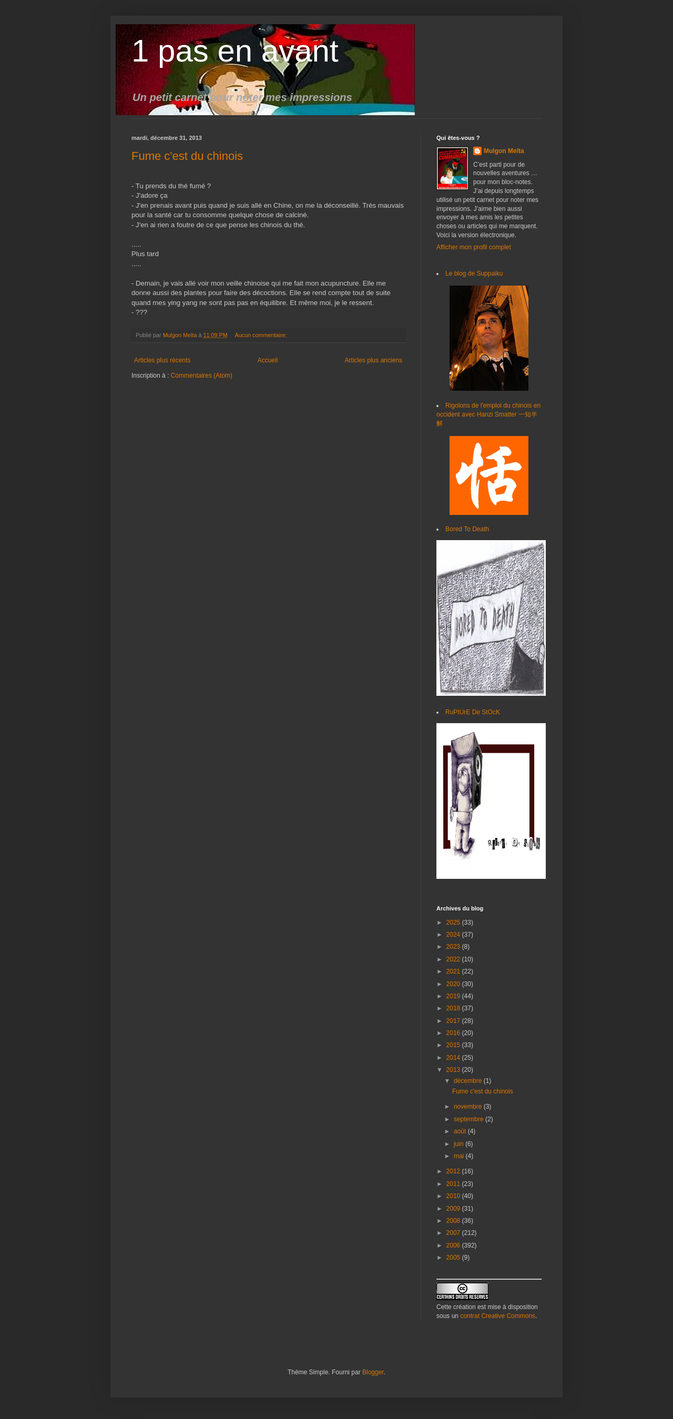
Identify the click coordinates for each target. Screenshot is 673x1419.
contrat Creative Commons (497, 1316)
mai (460, 1156)
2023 (454, 946)
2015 (454, 1045)
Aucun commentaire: (261, 335)
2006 (454, 1245)
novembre (469, 1106)
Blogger (373, 1372)
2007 (454, 1232)
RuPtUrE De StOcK (472, 712)
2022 (454, 959)
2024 (454, 934)
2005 (454, 1257)
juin (459, 1144)
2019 (454, 996)
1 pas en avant (235, 50)
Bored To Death (467, 529)
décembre (469, 1080)
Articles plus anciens (373, 360)
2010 (454, 1196)
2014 (454, 1057)
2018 (454, 1008)
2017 (454, 1021)
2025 (454, 922)
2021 (454, 971)
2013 (454, 1069)
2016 (454, 1033)
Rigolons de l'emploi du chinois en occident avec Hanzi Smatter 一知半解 (488, 414)
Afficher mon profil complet (473, 247)
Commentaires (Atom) (201, 375)
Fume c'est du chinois (187, 156)
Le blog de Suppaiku (474, 273)
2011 (454, 1184)
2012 (454, 1171)
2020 (454, 984)
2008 (454, 1220)
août (461, 1131)
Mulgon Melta (504, 151)
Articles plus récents (162, 360)
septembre (469, 1119)
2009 (454, 1208)
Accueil (268, 360)
